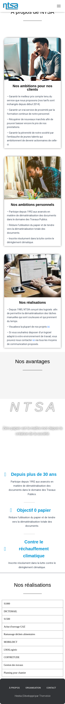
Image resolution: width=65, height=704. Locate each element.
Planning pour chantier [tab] (15, 672)
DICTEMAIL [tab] (10, 611)
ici (48, 326)
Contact (51, 688)
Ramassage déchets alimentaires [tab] (19, 634)
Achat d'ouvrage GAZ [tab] (14, 626)
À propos (14, 688)
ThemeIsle (44, 696)
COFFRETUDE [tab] (11, 657)
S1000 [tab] (7, 603)
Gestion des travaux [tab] (13, 665)
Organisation (33, 688)
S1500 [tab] (7, 619)
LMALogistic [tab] (10, 649)
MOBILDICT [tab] (10, 642)
